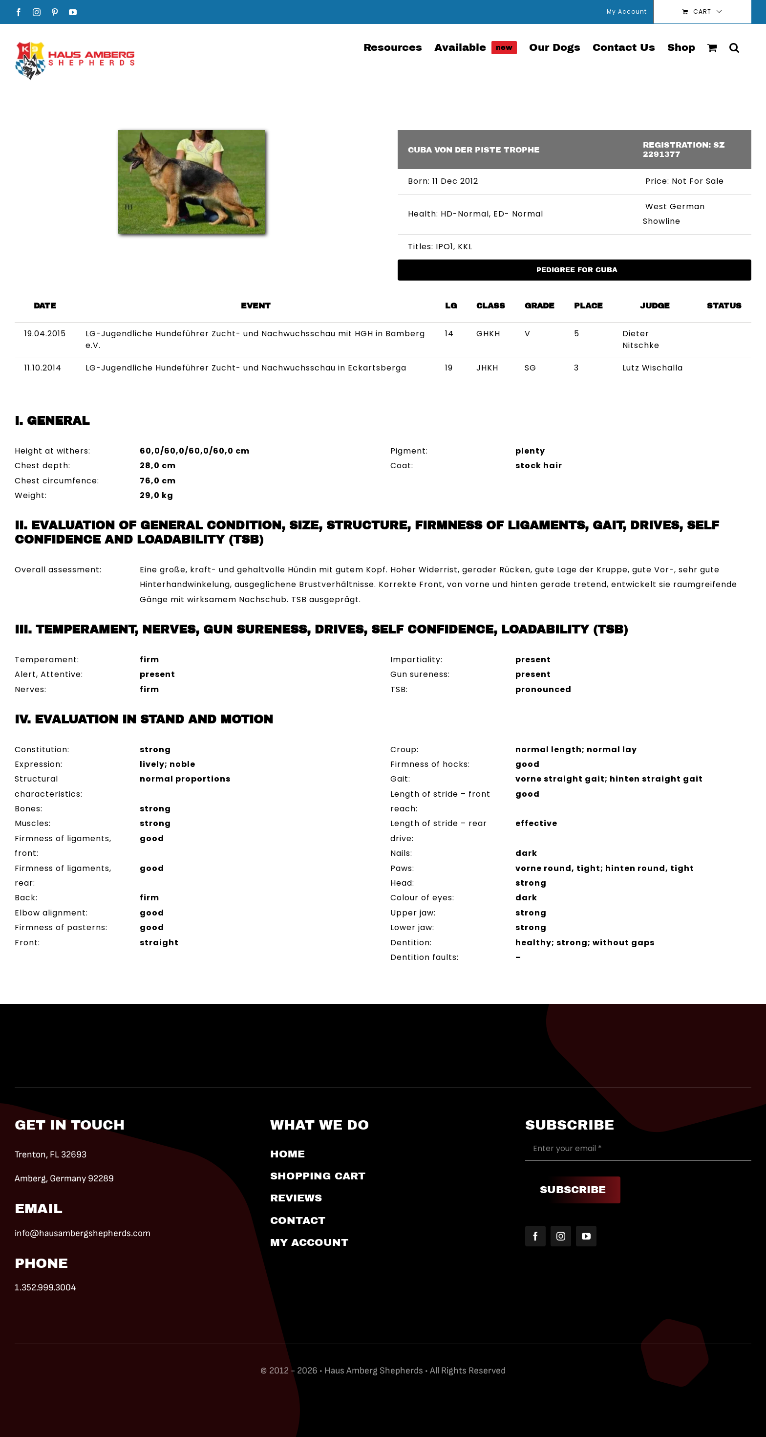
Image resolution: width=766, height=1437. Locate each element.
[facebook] (535, 1236)
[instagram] (561, 1236)
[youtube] (586, 1236)
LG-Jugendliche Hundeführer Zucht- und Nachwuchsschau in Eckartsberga (245, 367)
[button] (734, 47)
